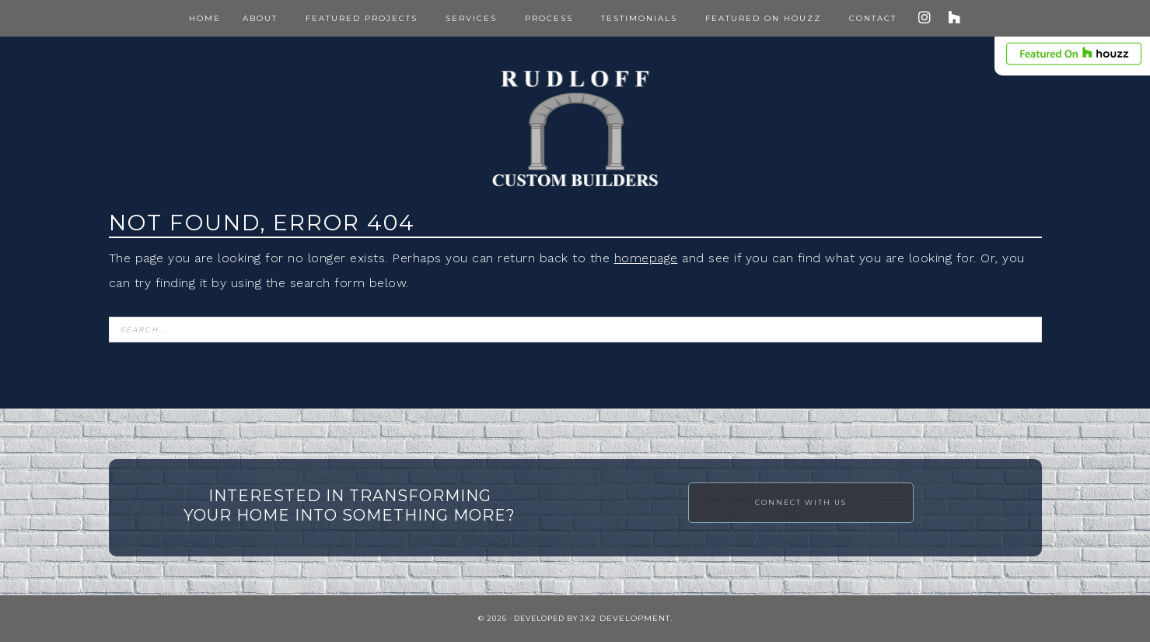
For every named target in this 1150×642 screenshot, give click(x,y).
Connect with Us (801, 502)
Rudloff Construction (575, 128)
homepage (646, 258)
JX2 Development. (626, 618)
